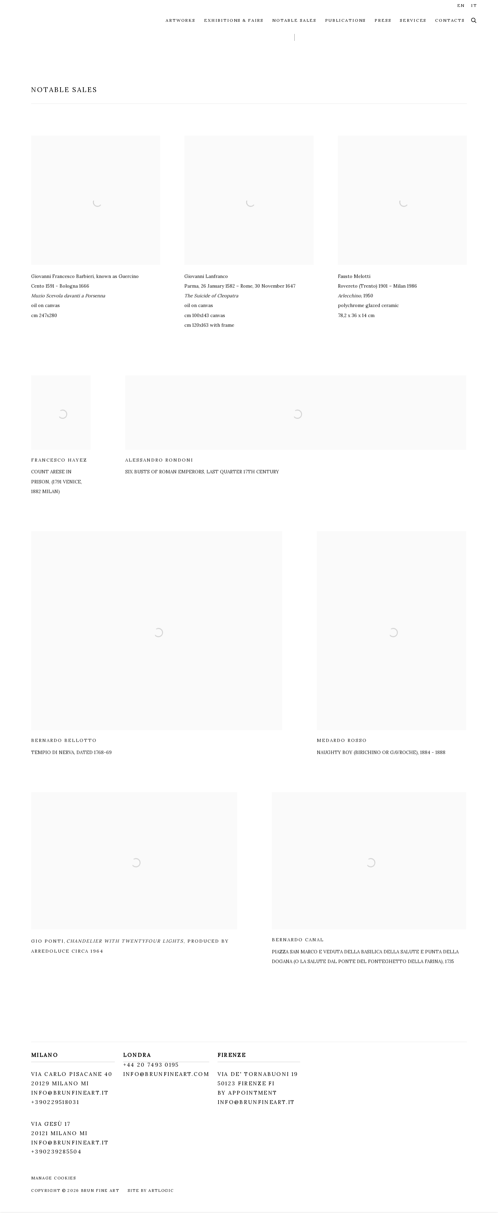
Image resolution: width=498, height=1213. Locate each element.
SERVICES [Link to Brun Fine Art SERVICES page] (413, 20)
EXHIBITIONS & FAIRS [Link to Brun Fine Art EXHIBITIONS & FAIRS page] (234, 20)
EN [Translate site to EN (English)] (461, 5)
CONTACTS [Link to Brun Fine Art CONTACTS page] (450, 20)
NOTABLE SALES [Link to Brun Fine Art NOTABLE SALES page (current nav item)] (294, 20)
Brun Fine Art (59, 20)
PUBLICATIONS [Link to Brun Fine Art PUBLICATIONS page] (345, 20)
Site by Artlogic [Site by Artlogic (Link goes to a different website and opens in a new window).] (151, 1190)
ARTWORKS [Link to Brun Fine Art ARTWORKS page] (180, 20)
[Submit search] (474, 20)
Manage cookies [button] (53, 1178)
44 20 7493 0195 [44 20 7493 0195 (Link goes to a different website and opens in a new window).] (153, 1064)
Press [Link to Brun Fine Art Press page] (383, 20)
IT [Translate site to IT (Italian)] (474, 5)
